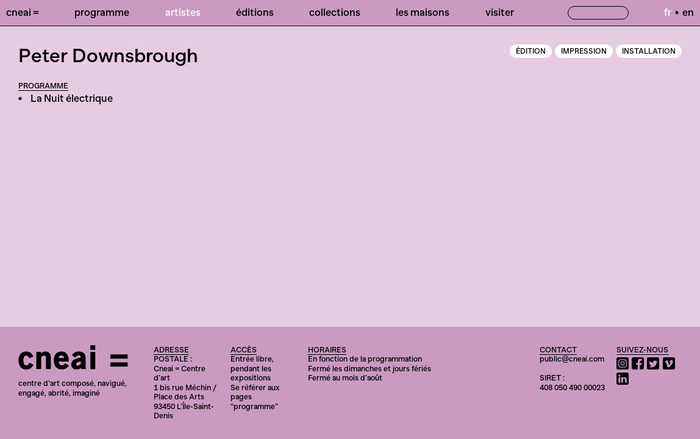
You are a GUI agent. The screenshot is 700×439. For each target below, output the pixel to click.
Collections (334, 12)
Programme (101, 12)
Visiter (499, 12)
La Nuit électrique (71, 98)
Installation (649, 51)
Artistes (183, 12)
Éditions (255, 12)
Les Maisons (422, 12)
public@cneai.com (572, 358)
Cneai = (22, 12)
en (688, 12)
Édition (531, 51)
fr (667, 12)
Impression (584, 51)
